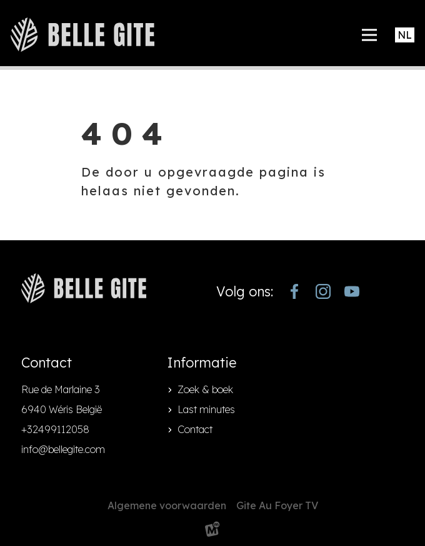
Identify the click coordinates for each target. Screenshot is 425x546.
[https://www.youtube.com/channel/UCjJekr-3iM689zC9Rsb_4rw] (352, 291)
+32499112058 (55, 429)
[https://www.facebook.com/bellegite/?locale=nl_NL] (294, 291)
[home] (82, 34)
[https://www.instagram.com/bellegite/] (323, 291)
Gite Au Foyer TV (277, 505)
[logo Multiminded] (212, 531)
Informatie (202, 362)
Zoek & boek (205, 389)
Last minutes (206, 409)
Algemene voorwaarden (167, 505)
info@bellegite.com (63, 449)
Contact (195, 429)
